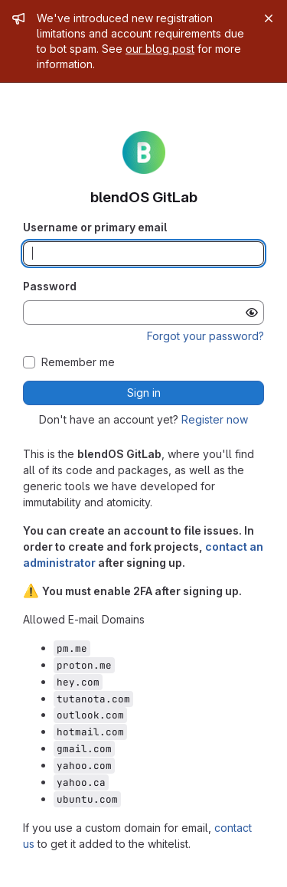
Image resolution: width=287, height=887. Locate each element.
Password (50, 286)
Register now (214, 419)
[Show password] (252, 312)
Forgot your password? (205, 335)
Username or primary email (95, 227)
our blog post (160, 48)
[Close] (268, 18)
